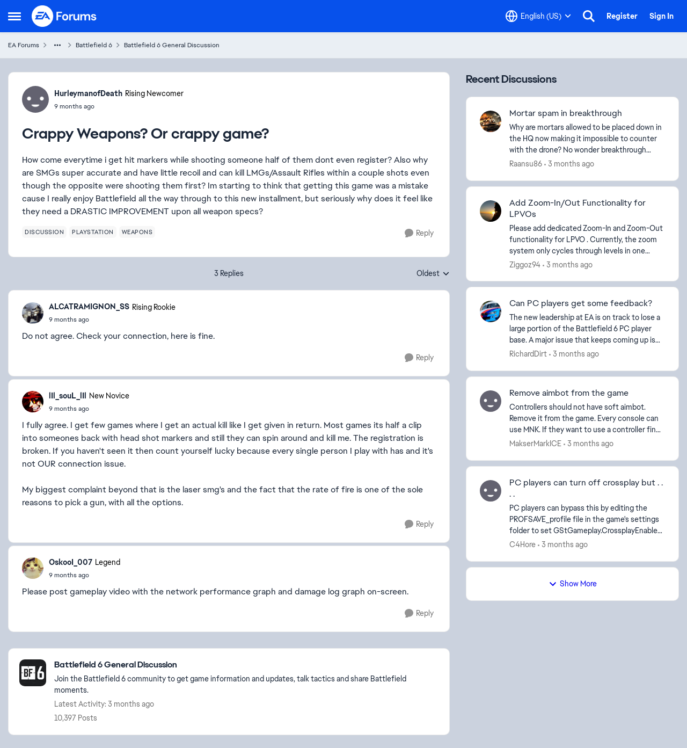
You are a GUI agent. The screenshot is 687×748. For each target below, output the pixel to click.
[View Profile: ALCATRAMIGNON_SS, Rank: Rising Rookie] (32, 313)
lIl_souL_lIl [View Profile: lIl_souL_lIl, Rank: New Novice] (67, 396)
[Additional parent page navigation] (57, 45)
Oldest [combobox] (433, 273)
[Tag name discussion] (44, 232)
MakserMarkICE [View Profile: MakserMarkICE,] (535, 443)
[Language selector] (538, 16)
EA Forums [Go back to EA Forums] (23, 45)
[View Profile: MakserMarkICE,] (490, 401)
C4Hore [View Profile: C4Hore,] (522, 544)
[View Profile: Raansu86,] (490, 121)
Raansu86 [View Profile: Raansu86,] (525, 164)
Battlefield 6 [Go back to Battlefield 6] (94, 45)
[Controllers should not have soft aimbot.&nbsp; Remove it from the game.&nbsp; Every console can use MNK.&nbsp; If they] (587, 418)
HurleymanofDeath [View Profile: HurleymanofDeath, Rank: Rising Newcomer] (88, 93)
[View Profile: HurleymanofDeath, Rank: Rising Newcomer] (35, 99)
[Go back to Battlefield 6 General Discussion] (246, 665)
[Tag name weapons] (137, 232)
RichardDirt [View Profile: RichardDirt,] (528, 354)
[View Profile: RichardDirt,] (490, 311)
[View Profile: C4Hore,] (490, 491)
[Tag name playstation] (92, 232)
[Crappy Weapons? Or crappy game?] (112, 319)
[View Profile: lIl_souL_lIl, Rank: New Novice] (32, 401)
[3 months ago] (569, 164)
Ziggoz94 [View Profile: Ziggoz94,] (524, 264)
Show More (573, 584)
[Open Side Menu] (14, 16)
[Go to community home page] (64, 16)
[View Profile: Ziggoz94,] (490, 211)
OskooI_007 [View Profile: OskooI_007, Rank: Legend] (70, 562)
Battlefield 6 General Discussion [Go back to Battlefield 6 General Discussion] (172, 45)
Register (622, 16)
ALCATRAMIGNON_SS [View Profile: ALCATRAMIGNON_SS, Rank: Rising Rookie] (89, 306)
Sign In (661, 16)
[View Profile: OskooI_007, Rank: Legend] (32, 568)
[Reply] (419, 233)
